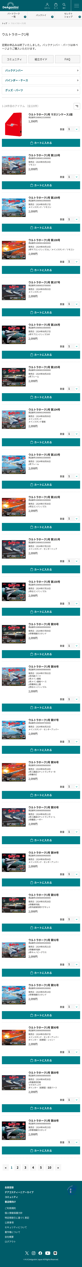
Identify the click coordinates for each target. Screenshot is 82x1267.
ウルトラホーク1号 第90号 (43, 1027)
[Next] (58, 1167)
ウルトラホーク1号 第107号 (44, 282)
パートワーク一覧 (13, 15)
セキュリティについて (16, 1227)
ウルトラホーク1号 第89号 (43, 1072)
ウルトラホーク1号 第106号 (44, 325)
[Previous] (6, 1167)
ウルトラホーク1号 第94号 (43, 852)
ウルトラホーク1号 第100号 (44, 582)
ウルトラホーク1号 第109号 (44, 197)
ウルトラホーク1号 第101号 (44, 539)
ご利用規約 (10, 1208)
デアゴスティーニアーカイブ (19, 1192)
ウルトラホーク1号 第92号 (43, 940)
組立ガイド (41, 59)
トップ (4, 23)
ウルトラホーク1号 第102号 (44, 497)
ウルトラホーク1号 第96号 (43, 762)
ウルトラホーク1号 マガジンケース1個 (50, 114)
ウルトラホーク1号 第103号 (44, 454)
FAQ (68, 59)
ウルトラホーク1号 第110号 (44, 155)
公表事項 (9, 1222)
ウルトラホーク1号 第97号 (43, 720)
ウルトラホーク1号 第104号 (44, 409)
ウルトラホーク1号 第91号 (43, 985)
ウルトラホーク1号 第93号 (43, 895)
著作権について (12, 1232)
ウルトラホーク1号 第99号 (43, 624)
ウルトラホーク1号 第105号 (44, 367)
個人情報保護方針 (13, 1212)
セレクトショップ (68, 15)
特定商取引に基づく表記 (17, 1217)
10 (49, 1167)
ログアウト (10, 1241)
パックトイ (41, 15)
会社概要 (9, 1236)
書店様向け (10, 1201)
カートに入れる (43, 143)
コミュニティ (14, 59)
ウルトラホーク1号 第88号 (43, 1120)
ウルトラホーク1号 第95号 (43, 807)
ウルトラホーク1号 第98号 (43, 666)
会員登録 (9, 1187)
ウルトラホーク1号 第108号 (44, 240)
